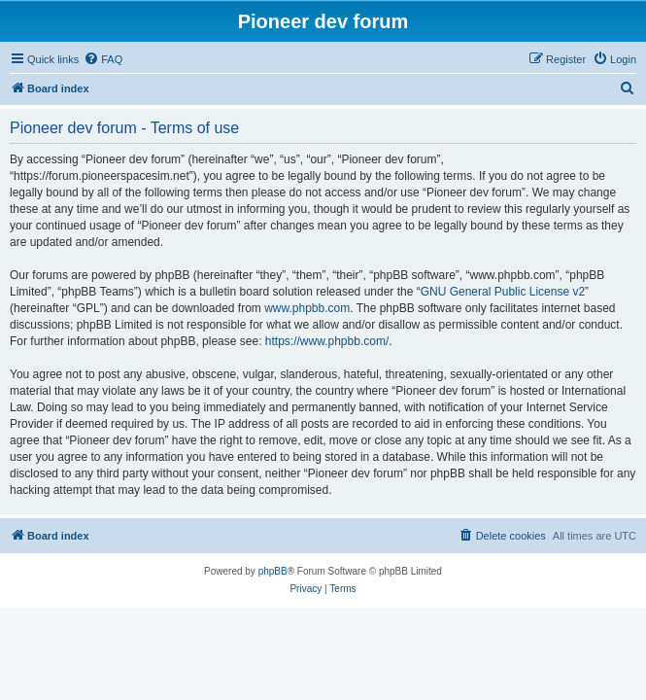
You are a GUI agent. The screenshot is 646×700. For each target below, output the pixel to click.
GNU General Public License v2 (503, 291)
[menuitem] (103, 59)
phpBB (273, 571)
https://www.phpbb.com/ (327, 341)
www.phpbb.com (307, 308)
